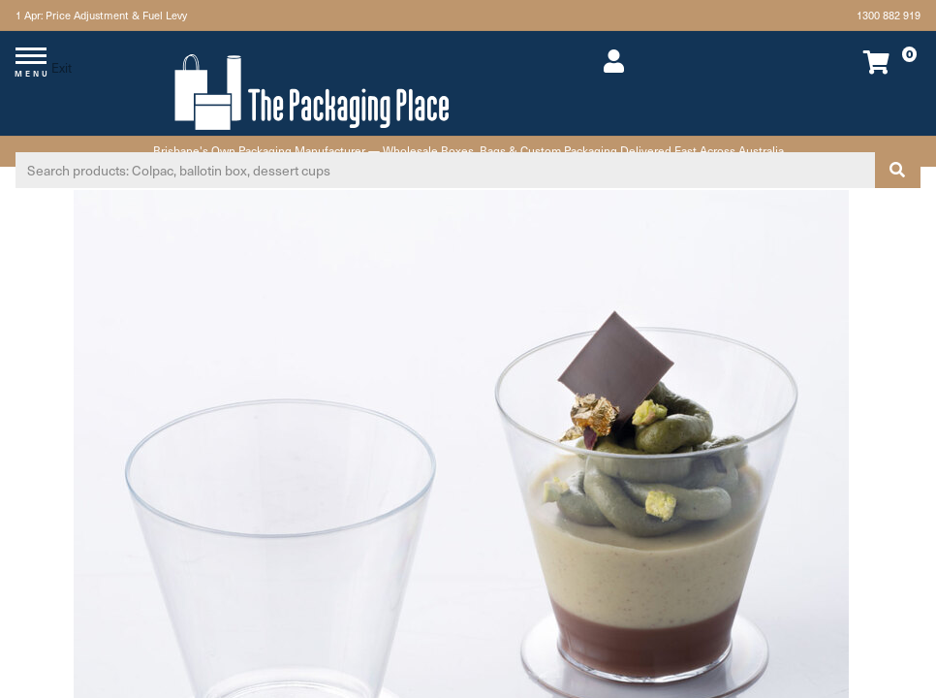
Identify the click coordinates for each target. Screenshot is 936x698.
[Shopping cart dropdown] (833, 61)
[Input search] (445, 170)
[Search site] (897, 170)
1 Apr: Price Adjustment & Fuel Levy (101, 15)
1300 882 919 (888, 15)
